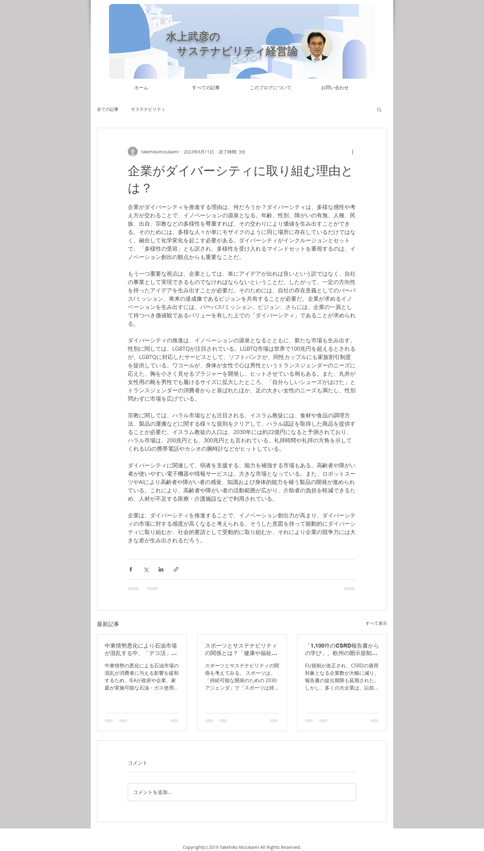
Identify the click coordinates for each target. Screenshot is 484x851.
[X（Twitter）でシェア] (146, 569)
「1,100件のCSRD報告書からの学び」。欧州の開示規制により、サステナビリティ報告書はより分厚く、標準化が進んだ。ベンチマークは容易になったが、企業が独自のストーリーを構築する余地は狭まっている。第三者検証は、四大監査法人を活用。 (342, 649)
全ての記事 (108, 109)
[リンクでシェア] (176, 569)
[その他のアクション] (352, 151)
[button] (379, 109)
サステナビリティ (148, 109)
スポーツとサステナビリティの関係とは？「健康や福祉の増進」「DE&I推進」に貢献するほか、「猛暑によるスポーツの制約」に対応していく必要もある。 (241, 649)
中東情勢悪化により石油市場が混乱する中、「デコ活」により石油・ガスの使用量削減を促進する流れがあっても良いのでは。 (141, 649)
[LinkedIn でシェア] (161, 569)
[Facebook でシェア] (131, 569)
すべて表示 (376, 623)
